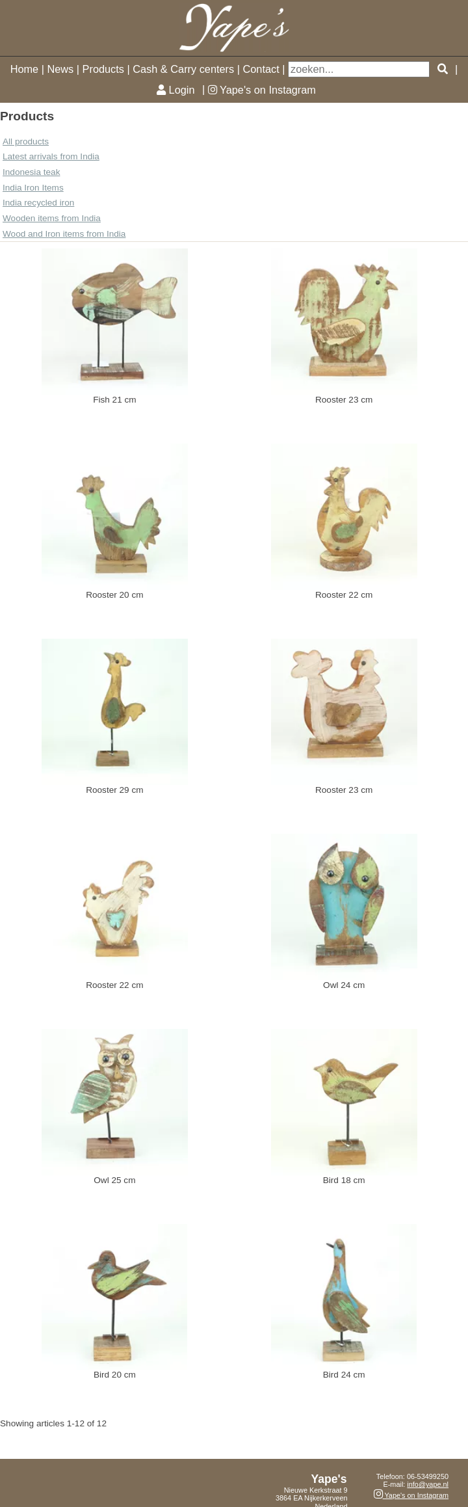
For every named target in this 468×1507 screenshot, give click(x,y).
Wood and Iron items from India (64, 234)
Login (175, 90)
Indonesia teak (31, 172)
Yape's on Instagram (262, 90)
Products (103, 69)
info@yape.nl (427, 1484)
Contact (261, 69)
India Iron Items (33, 188)
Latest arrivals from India (51, 156)
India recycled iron (38, 202)
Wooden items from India (52, 218)
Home (24, 69)
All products (26, 141)
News (60, 69)
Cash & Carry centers (183, 69)
